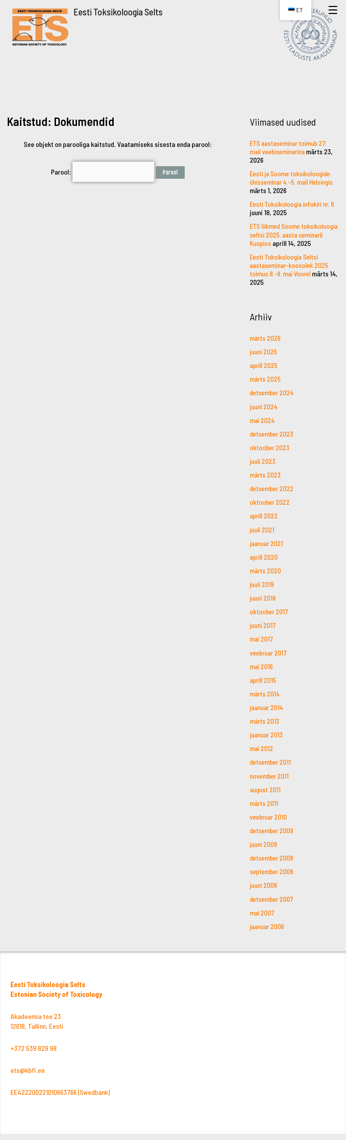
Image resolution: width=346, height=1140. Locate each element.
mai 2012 (262, 755)
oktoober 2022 (270, 509)
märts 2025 (266, 387)
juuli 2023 (263, 469)
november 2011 (270, 782)
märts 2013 (265, 728)
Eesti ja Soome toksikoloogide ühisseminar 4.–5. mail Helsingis (294, 177)
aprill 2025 (264, 373)
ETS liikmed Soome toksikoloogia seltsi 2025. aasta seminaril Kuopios (286, 234)
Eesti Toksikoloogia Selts (119, 11)
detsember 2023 (273, 441)
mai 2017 (262, 646)
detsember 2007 (273, 905)
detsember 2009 (273, 837)
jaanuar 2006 (268, 932)
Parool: (102, 171)
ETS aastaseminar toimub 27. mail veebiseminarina (290, 147)
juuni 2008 (264, 891)
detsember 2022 (273, 496)
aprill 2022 (264, 523)
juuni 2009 (264, 851)
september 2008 (273, 878)
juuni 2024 (264, 414)
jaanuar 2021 (267, 550)
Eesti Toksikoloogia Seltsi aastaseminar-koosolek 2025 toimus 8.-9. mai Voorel (290, 273)
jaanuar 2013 (267, 741)
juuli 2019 (262, 591)
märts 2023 (266, 482)
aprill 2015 (264, 687)
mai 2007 (262, 919)
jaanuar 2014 (267, 714)
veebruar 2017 (269, 660)
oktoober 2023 (270, 455)
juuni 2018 (263, 605)
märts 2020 (266, 578)
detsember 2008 (273, 864)
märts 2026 (265, 346)
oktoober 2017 (269, 619)
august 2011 (265, 796)
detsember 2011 (271, 769)
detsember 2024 (273, 400)
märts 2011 (264, 810)
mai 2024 (263, 428)
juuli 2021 (262, 537)
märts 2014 (265, 700)
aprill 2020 (264, 564)
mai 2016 (262, 673)
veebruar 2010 (269, 823)
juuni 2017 (263, 632)
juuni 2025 (264, 359)
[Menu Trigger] (333, 9)
